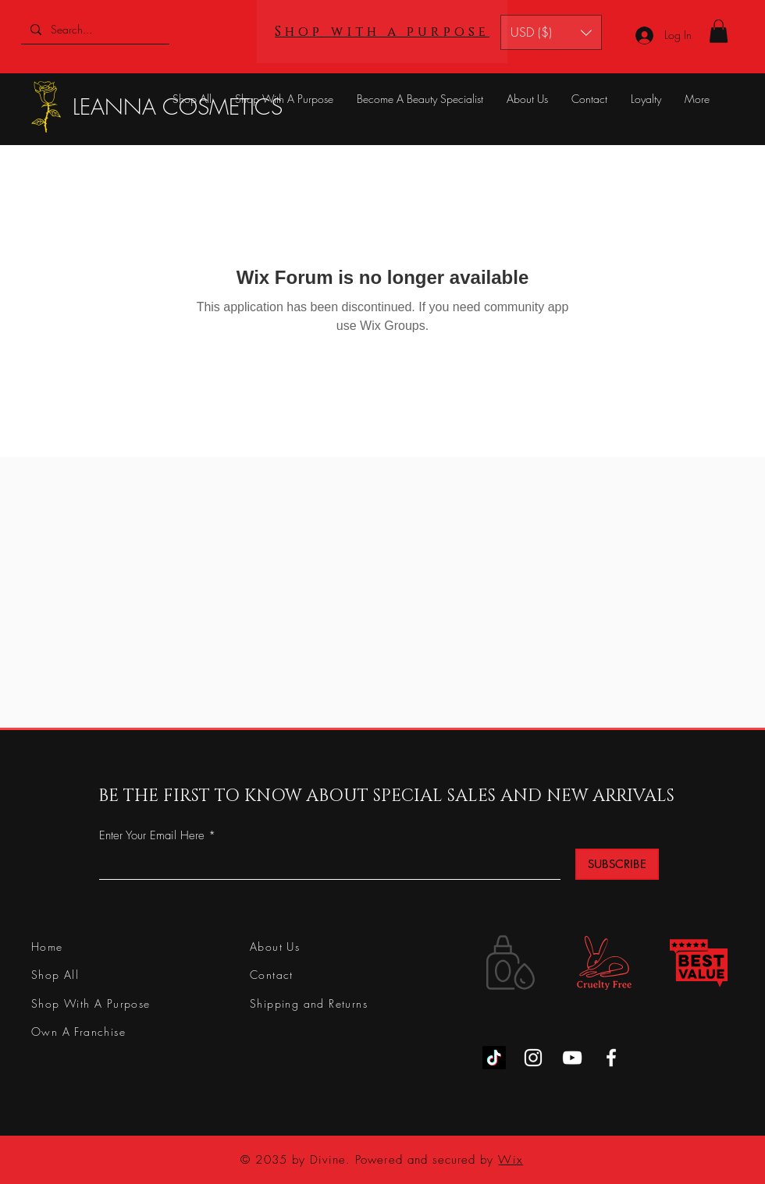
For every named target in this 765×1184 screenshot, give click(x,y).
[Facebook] (611, 1057)
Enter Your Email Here (152, 836)
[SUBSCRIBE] (617, 864)
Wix (510, 1160)
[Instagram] (533, 1057)
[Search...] (94, 29)
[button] (551, 32)
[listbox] (551, 32)
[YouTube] (572, 1057)
